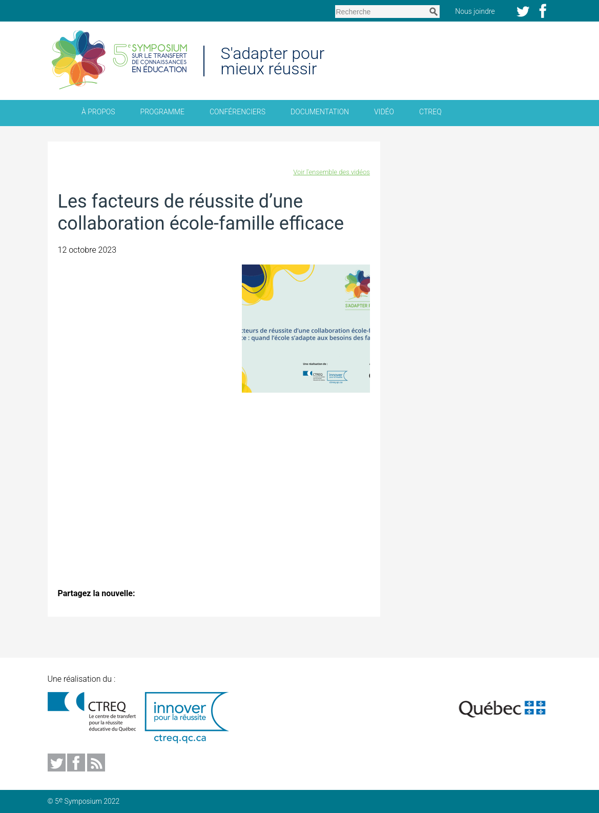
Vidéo (384, 112)
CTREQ (430, 112)
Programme (162, 112)
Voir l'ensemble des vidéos (331, 172)
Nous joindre (479, 11)
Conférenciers (237, 112)
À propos (98, 112)
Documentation (320, 112)
